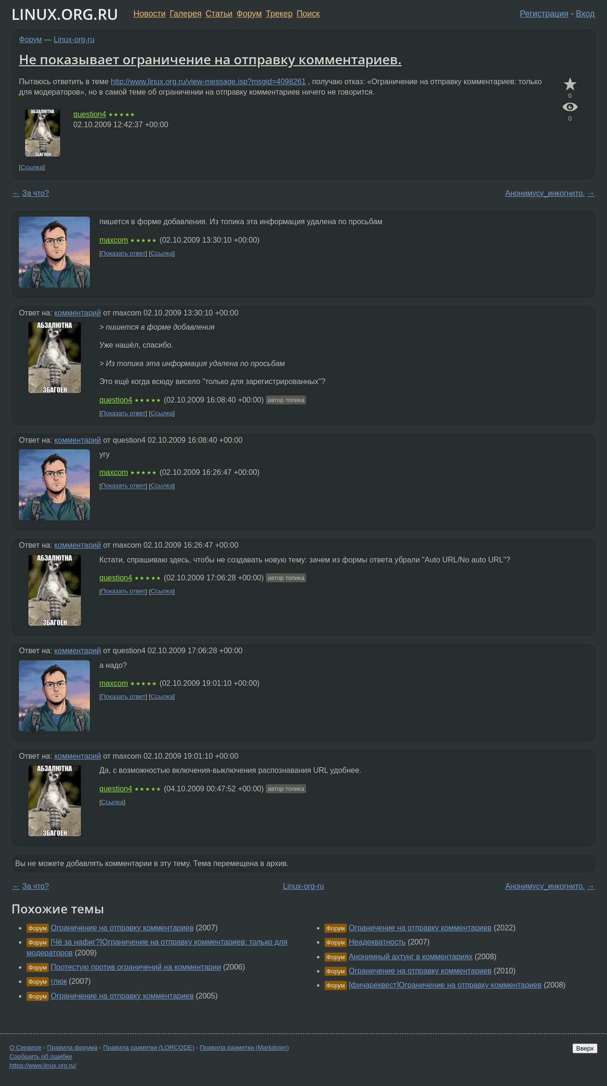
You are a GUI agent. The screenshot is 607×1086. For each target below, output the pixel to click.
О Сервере (25, 1047)
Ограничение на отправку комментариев (122, 928)
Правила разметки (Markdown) (244, 1047)
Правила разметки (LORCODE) (148, 1047)
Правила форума (72, 1047)
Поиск (308, 13)
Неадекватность (377, 942)
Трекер (279, 13)
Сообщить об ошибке (40, 1056)
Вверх (585, 1048)
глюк (59, 981)
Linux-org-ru (74, 39)
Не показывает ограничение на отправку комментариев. (210, 59)
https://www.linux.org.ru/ (42, 1065)
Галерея (186, 13)
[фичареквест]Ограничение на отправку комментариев (445, 985)
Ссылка (32, 167)
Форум (249, 13)
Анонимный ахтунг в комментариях (411, 957)
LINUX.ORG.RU (64, 14)
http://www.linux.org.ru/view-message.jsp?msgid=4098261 (208, 82)
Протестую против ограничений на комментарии (136, 967)
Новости (149, 13)
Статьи (218, 13)
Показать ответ (123, 253)
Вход (585, 13)
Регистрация (544, 13)
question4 (89, 114)
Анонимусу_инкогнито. (545, 193)
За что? (35, 193)
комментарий (77, 313)
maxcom (113, 240)
